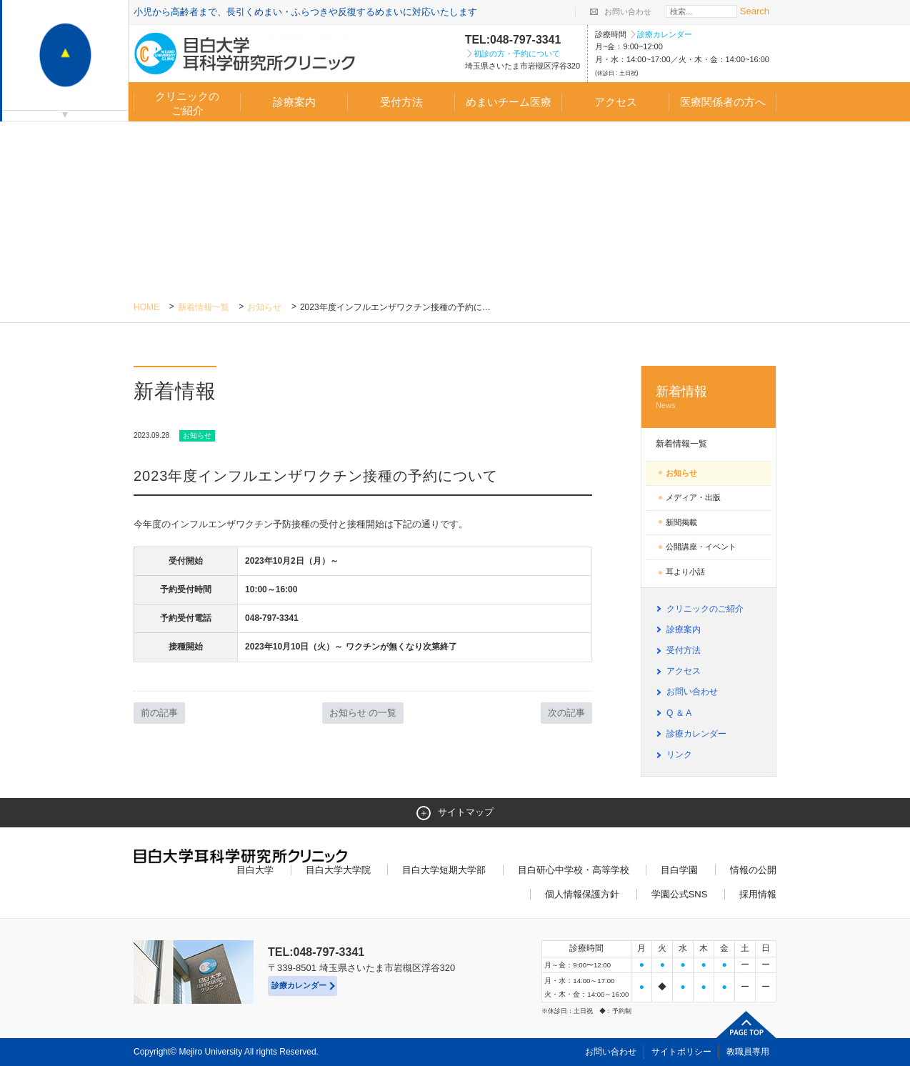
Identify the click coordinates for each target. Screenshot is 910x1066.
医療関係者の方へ (723, 102)
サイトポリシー (681, 1052)
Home (146, 307)
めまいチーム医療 (508, 102)
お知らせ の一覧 (363, 712)
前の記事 (159, 712)
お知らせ (264, 307)
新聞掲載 (681, 522)
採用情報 (757, 894)
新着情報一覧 (203, 307)
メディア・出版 (693, 497)
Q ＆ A (678, 713)
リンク (679, 754)
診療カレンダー (664, 34)
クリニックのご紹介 (187, 103)
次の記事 (566, 712)
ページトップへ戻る (746, 1024)
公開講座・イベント (701, 546)
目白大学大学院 (338, 870)
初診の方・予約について (517, 53)
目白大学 (255, 870)
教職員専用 (747, 1052)
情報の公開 (753, 870)
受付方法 (401, 102)
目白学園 (679, 870)
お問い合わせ (627, 11)
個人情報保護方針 (582, 894)
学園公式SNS (679, 894)
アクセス (615, 102)
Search (754, 11)
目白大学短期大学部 (444, 870)
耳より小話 (685, 571)
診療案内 (294, 102)
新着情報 (708, 397)
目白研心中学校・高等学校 (573, 870)
